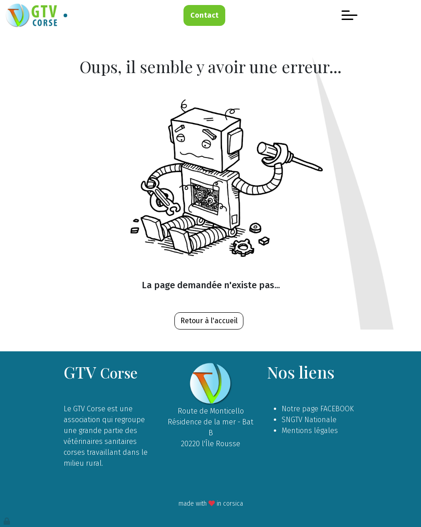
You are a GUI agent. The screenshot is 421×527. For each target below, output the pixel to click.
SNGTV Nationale (309, 419)
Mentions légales (310, 430)
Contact (204, 15)
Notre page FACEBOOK (318, 408)
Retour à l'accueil (209, 320)
